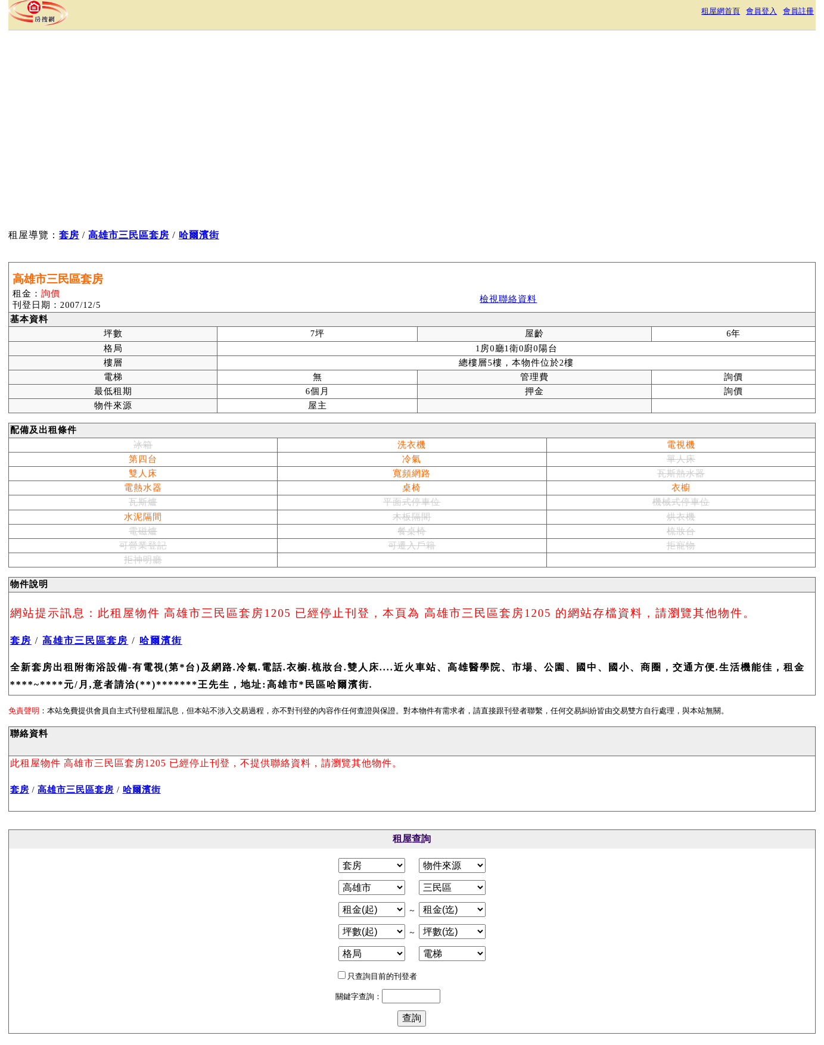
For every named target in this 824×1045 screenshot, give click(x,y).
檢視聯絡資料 (508, 299)
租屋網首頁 (720, 11)
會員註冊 (798, 11)
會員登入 (761, 11)
